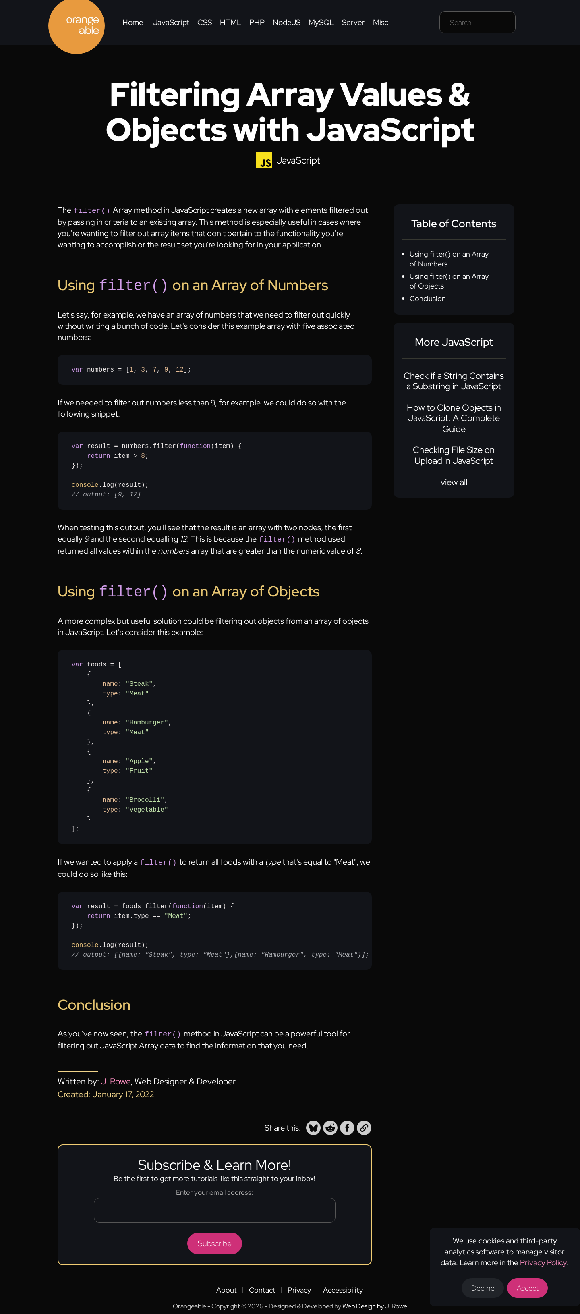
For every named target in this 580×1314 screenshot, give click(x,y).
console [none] (85, 483)
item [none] (222, 444)
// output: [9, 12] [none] (106, 493)
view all (454, 482)
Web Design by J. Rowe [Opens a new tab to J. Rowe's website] (374, 1301)
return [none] (98, 454)
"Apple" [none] (139, 758)
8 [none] (143, 454)
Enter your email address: (214, 1187)
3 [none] (143, 368)
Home (132, 22)
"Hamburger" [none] (147, 719)
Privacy (299, 1285)
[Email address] (215, 1205)
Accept (530, 1287)
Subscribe (215, 1238)
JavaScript (171, 22)
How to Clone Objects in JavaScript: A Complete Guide (454, 418)
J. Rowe (115, 1076)
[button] (313, 1123)
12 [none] (180, 368)
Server (353, 22)
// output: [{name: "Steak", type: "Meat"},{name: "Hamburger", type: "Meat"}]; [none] (220, 951)
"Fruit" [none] (139, 768)
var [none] (77, 368)
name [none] (110, 681)
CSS (204, 22)
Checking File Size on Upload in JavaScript (454, 455)
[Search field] (477, 22)
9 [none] (166, 368)
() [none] (209, 444)
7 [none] (155, 368)
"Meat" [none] (137, 690)
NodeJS (286, 22)
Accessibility (343, 1285)
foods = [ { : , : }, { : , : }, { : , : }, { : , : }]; (122, 743)
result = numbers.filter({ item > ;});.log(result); (157, 469)
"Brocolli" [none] (145, 797)
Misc (380, 22)
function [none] (195, 444)
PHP (257, 22)
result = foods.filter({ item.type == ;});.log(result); (220, 926)
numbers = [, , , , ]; (132, 368)
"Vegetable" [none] (147, 806)
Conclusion (428, 298)
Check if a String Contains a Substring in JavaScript (454, 381)
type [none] (110, 690)
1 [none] (132, 368)
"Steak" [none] (139, 681)
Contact (262, 1285)
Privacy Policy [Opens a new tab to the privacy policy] (545, 1261)
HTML (230, 22)
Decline (483, 1287)
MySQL (321, 22)
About (226, 1285)
